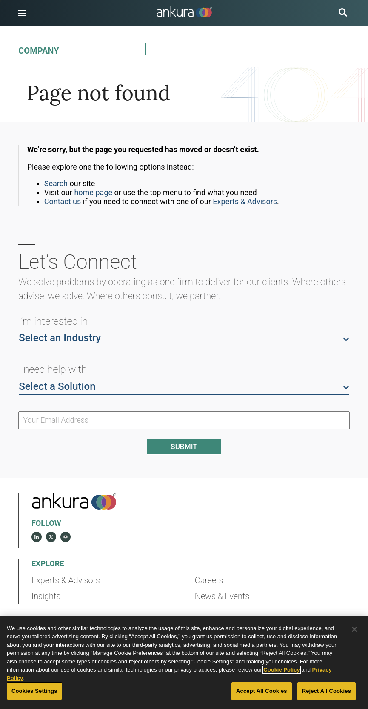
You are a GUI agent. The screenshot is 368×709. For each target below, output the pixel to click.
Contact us (62, 201)
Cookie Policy (281, 669)
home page (93, 192)
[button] (22, 13)
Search (56, 183)
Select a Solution (184, 386)
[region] (184, 662)
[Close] (354, 629)
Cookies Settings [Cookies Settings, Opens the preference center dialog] (34, 691)
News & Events (222, 596)
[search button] (343, 13)
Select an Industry (184, 337)
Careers (209, 580)
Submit (184, 446)
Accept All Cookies (261, 691)
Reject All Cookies (326, 691)
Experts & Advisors (245, 201)
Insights (45, 596)
